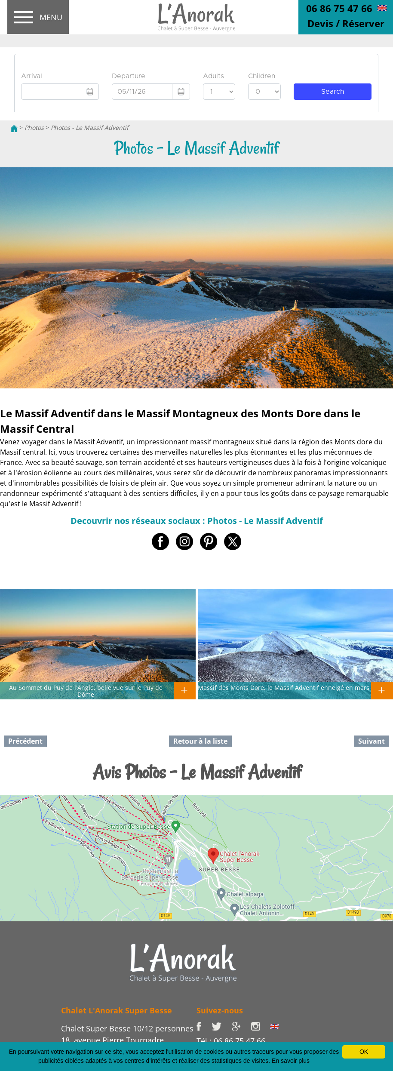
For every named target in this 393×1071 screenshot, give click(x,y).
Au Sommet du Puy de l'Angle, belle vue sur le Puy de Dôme (86, 690)
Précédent (25, 741)
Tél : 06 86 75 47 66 (230, 1041)
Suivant (371, 741)
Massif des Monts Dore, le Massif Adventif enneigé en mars (283, 687)
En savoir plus (291, 1060)
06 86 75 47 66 (339, 8)
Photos (34, 127)
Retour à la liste (200, 741)
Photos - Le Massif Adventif (90, 127)
